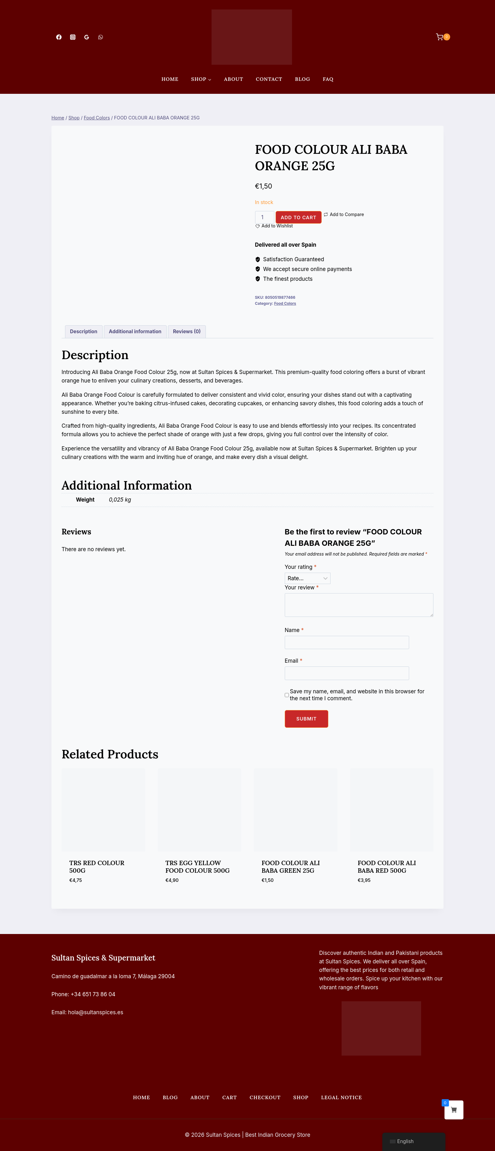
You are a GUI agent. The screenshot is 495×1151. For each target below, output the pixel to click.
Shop (300, 1097)
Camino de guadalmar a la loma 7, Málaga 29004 (113, 976)
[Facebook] (58, 37)
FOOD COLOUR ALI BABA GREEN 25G (291, 866)
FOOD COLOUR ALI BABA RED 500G (387, 866)
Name (294, 630)
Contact (269, 79)
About (233, 79)
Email (293, 661)
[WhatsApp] (100, 37)
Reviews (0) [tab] (187, 331)
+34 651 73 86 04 (93, 994)
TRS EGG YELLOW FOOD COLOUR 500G (197, 866)
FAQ (328, 79)
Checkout (265, 1097)
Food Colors (285, 303)
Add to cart (298, 217)
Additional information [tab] (135, 331)
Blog (302, 79)
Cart (229, 1097)
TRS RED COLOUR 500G (96, 866)
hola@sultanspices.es (95, 1012)
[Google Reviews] (86, 37)
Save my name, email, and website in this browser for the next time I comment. (357, 695)
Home (169, 79)
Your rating (301, 567)
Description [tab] (83, 331)
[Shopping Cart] (440, 36)
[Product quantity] (265, 217)
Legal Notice (341, 1097)
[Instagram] (72, 37)
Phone (59, 994)
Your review (302, 587)
